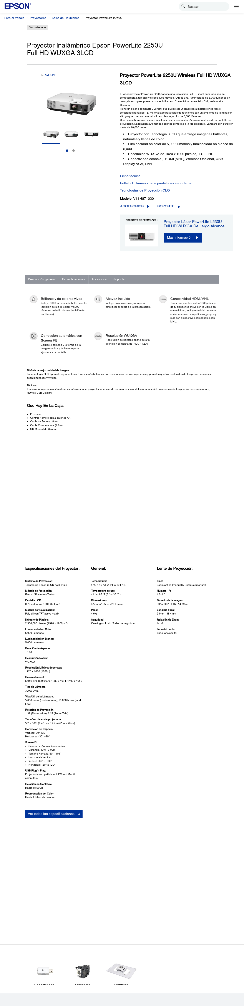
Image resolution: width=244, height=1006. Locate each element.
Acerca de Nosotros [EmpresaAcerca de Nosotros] (195, 920)
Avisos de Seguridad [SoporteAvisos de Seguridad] (82, 956)
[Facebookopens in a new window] (176, 984)
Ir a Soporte (39, 837)
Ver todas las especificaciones (51, 700)
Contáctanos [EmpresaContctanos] (191, 950)
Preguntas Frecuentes (179, 816)
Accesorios (132, 206)
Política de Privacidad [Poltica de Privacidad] (86, 1000)
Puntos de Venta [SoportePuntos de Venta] (79, 938)
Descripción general (41, 279)
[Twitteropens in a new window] (186, 984)
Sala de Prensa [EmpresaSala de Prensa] (192, 944)
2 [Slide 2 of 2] (73, 150)
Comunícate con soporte (180, 829)
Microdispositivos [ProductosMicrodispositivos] (22, 950)
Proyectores (38, 18)
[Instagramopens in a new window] (218, 984)
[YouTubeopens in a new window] (197, 984)
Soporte (165, 206)
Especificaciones (73, 279)
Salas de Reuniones (65, 18)
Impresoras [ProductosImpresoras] (18, 920)
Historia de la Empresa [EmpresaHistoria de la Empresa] (198, 926)
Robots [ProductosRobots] (15, 944)
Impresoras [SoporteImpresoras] (75, 920)
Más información (180, 237)
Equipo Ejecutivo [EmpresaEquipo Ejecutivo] (193, 932)
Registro (171, 825)
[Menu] (236, 6)
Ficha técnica (130, 176)
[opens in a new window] (228, 984)
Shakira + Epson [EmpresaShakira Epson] (193, 956)
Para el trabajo (14, 18)
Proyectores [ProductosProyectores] (18, 926)
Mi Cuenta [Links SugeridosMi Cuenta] (132, 926)
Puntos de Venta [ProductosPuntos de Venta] (21, 938)
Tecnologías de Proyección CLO (145, 190)
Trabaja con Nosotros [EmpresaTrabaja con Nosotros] (197, 938)
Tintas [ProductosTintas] (14, 956)
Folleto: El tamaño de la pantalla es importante (155, 183)
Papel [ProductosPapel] (14, 962)
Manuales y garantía (178, 820)
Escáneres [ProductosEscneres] (17, 932)
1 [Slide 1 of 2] (67, 150)
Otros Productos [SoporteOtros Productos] (79, 950)
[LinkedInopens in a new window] (207, 984)
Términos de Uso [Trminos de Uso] (60, 1000)
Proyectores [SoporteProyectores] (76, 926)
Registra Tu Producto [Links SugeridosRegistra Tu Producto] (139, 920)
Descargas (172, 812)
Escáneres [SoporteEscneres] (75, 932)
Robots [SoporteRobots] (73, 944)
